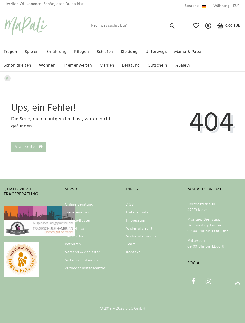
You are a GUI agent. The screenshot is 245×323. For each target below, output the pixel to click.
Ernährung (56, 51)
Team (130, 244)
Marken (107, 65)
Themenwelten (77, 65)
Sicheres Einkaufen (81, 260)
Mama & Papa (187, 51)
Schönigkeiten (17, 65)
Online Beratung (79, 205)
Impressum (135, 221)
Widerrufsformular (142, 236)
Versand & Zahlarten (83, 252)
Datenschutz (137, 212)
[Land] (195, 6)
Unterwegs (156, 51)
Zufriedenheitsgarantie (85, 268)
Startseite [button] (29, 147)
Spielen (32, 51)
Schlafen (105, 51)
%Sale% (182, 65)
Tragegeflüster (77, 221)
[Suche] (172, 25)
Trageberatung (78, 212)
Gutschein (157, 65)
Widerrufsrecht (139, 228)
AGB (130, 205)
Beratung (131, 65)
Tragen (10, 51)
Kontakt (133, 252)
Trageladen (74, 236)
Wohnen (47, 65)
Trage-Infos (75, 228)
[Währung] (225, 6)
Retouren (73, 244)
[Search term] (132, 26)
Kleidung (129, 51)
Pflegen (81, 51)
